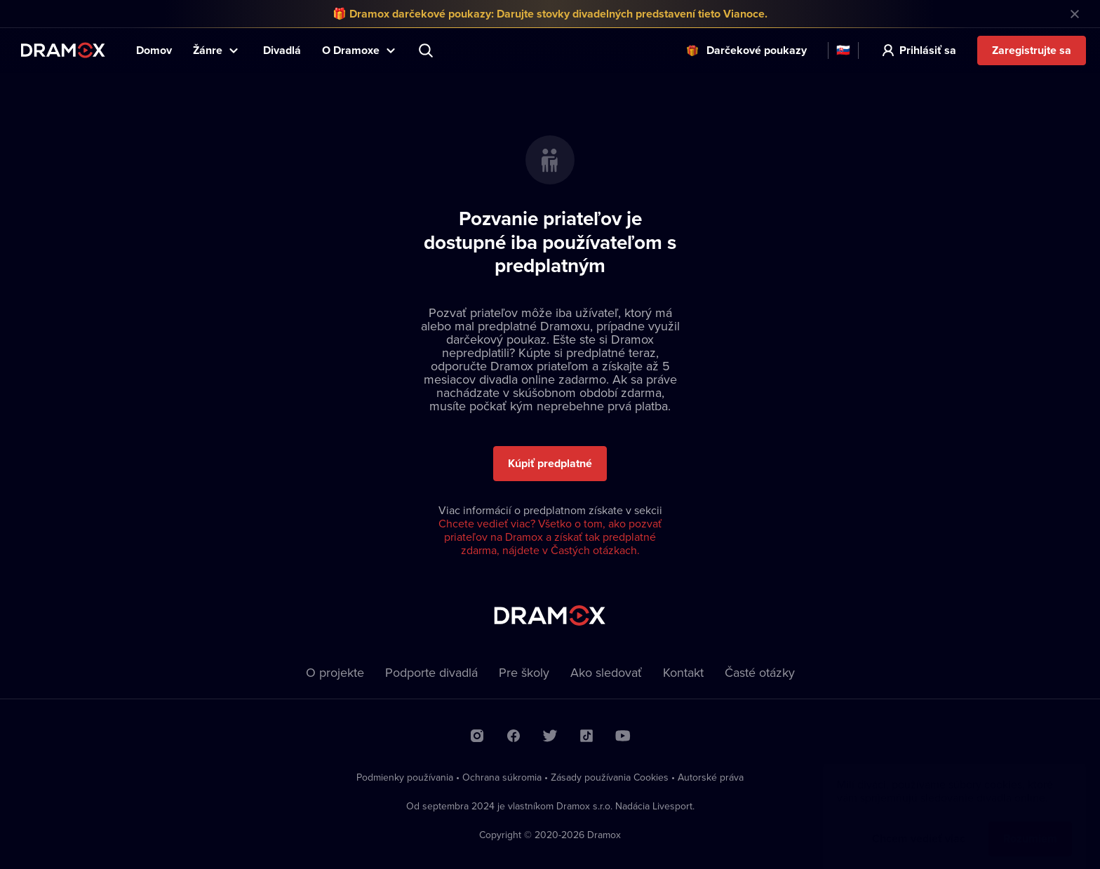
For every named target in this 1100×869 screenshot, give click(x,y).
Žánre (207, 50)
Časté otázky (760, 672)
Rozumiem (1030, 824)
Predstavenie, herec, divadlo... (427, 50)
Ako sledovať (606, 672)
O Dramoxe (351, 50)
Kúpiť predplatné (550, 463)
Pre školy (524, 672)
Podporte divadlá (431, 672)
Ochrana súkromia (502, 777)
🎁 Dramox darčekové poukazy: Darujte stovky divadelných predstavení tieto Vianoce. (550, 14)
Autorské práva (711, 777)
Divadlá (282, 50)
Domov (154, 50)
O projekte (335, 672)
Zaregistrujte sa (1031, 50)
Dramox (63, 50)
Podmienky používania (404, 777)
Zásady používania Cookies (610, 777)
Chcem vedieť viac (918, 824)
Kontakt (683, 672)
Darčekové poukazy (756, 50)
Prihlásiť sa (927, 50)
